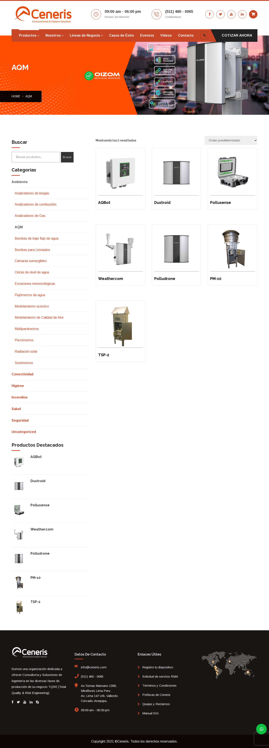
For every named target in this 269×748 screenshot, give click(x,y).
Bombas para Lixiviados (32, 250)
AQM (28, 96)
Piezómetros (24, 340)
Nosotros (53, 35)
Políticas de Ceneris (156, 695)
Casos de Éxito (121, 35)
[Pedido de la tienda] (230, 140)
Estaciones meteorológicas (35, 283)
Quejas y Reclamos (156, 704)
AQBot (36, 457)
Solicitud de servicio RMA (160, 676)
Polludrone (40, 553)
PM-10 (35, 578)
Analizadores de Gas (30, 216)
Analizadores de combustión (35, 204)
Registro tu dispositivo (157, 667)
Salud (16, 409)
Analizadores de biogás (32, 193)
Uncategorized (24, 432)
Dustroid (37, 481)
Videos (166, 35)
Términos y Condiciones (159, 685)
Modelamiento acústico (32, 306)
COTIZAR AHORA (237, 35)
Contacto (186, 35)
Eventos (147, 35)
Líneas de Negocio (85, 35)
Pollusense (40, 505)
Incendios (20, 397)
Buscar (67, 157)
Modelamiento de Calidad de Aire (39, 317)
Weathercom (41, 529)
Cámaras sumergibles (31, 261)
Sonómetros (24, 363)
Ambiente (20, 182)
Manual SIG (150, 713)
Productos (27, 35)
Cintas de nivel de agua (32, 272)
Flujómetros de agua (30, 295)
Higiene (18, 386)
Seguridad (20, 420)
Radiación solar (26, 351)
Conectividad (22, 374)
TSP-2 (35, 602)
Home (16, 96)
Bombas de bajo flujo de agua (36, 238)
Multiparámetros (27, 329)
